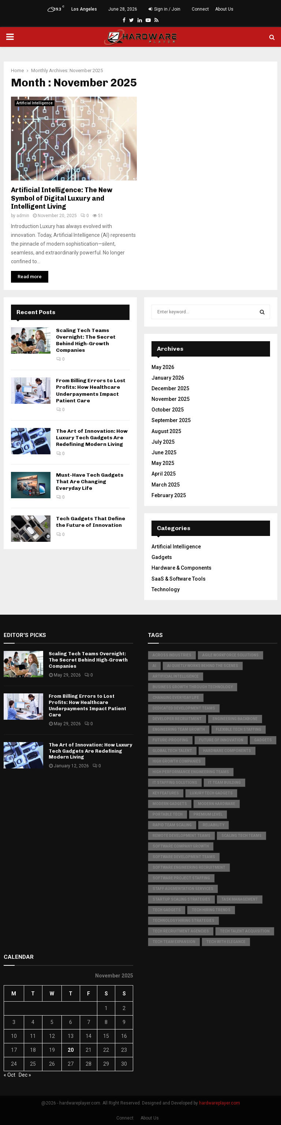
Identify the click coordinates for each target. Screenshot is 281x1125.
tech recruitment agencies (181, 931)
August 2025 (166, 431)
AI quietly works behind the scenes (202, 666)
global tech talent (172, 751)
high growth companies (177, 761)
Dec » (25, 1075)
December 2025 (170, 388)
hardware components (227, 751)
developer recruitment (177, 719)
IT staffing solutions (175, 783)
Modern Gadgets (170, 804)
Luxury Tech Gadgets (211, 793)
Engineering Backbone (235, 719)
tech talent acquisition (245, 931)
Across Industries (172, 655)
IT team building (224, 783)
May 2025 (162, 463)
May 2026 (162, 367)
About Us (224, 9)
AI (154, 666)
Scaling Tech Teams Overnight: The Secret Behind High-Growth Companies (86, 340)
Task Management (239, 899)
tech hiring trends (211, 910)
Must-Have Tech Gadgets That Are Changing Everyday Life (89, 481)
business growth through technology (193, 687)
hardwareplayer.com (219, 1103)
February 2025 (168, 495)
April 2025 (163, 474)
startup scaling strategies (181, 899)
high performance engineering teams (191, 772)
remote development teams (181, 836)
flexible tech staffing (238, 729)
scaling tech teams (241, 836)
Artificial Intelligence (34, 103)
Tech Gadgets (167, 910)
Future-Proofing (170, 740)
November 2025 (170, 399)
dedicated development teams (184, 708)
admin (22, 215)
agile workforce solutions (230, 655)
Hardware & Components (181, 568)
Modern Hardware (216, 804)
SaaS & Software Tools (178, 579)
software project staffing (181, 878)
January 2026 (167, 378)
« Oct (9, 1075)
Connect (200, 9)
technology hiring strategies (183, 921)
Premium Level (208, 814)
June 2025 (163, 452)
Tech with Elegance (226, 942)
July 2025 (163, 442)
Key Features (166, 793)
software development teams (184, 857)
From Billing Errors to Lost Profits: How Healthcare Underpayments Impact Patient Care (90, 390)
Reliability (213, 825)
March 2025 (165, 485)
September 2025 (171, 420)
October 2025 (167, 410)
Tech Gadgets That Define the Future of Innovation (90, 521)
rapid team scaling (172, 825)
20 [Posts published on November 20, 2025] (71, 1050)
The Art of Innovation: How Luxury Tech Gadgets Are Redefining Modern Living (92, 437)
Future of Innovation (221, 740)
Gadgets (161, 557)
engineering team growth (179, 729)
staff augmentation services (183, 889)
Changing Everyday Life (176, 698)
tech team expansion (174, 942)
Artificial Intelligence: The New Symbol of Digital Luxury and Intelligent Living (61, 198)
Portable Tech (168, 814)
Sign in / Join (164, 9)
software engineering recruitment (189, 867)
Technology (165, 589)
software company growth (181, 846)
